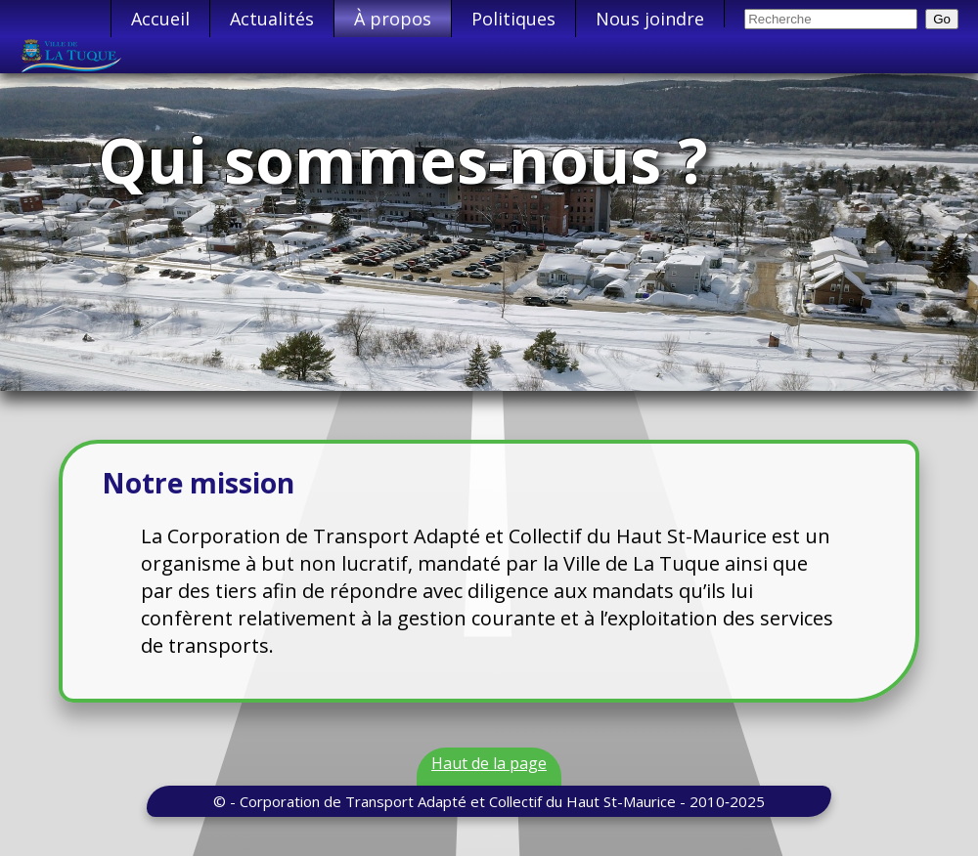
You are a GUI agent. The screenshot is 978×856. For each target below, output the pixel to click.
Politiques (513, 18)
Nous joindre (650, 18)
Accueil (160, 18)
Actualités (272, 18)
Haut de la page (489, 763)
